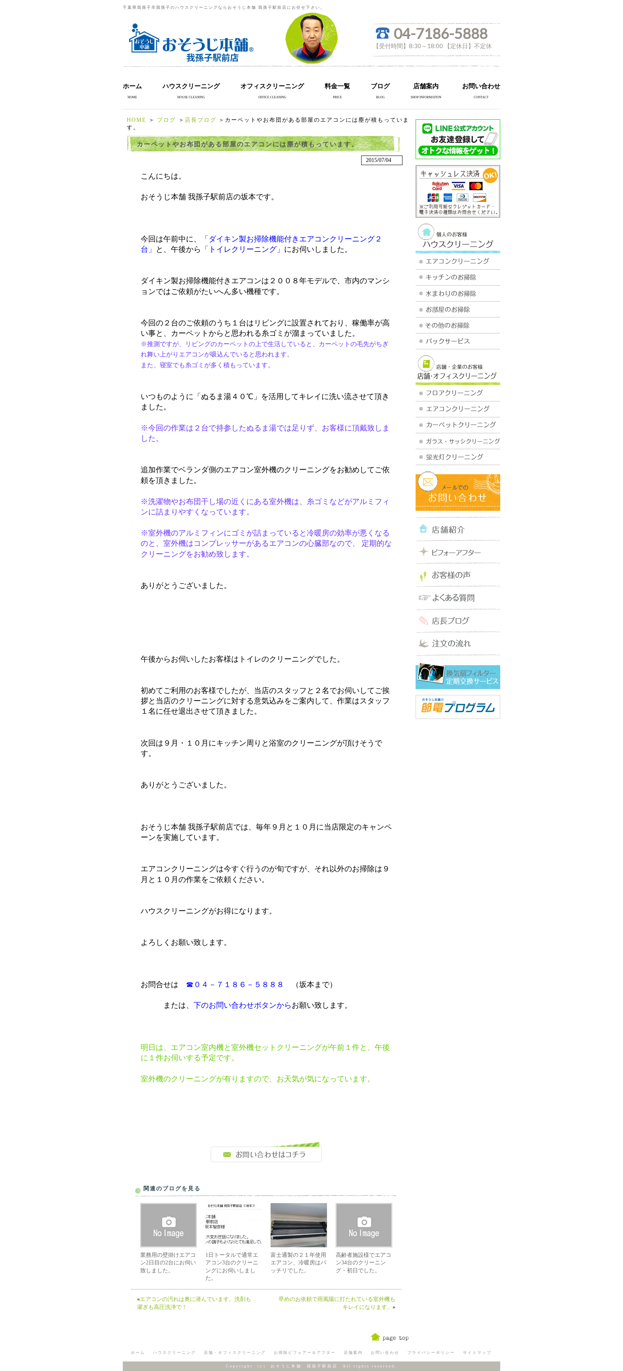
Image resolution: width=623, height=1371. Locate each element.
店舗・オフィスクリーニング (235, 1352)
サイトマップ (477, 1352)
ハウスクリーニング (191, 86)
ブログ (380, 86)
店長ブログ (201, 120)
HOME (136, 120)
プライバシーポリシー (431, 1352)
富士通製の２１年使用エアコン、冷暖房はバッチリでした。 (298, 1263)
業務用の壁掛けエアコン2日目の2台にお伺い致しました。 (168, 1263)
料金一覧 (337, 86)
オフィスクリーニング (272, 86)
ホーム (132, 86)
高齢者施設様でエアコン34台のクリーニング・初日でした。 (363, 1263)
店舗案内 (426, 86)
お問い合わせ (481, 86)
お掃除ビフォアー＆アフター (305, 1352)
